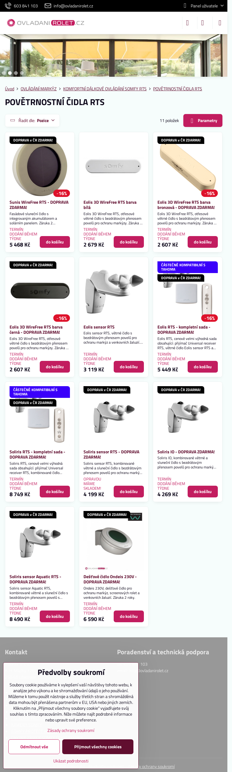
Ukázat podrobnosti (70, 761)
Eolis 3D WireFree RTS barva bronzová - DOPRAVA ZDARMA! (186, 205)
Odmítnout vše (34, 746)
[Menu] (220, 23)
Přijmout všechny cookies (98, 746)
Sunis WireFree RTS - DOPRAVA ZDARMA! (39, 205)
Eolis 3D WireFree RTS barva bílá (109, 205)
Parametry (203, 120)
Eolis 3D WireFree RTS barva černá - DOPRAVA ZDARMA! (36, 330)
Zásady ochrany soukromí (151, 766)
